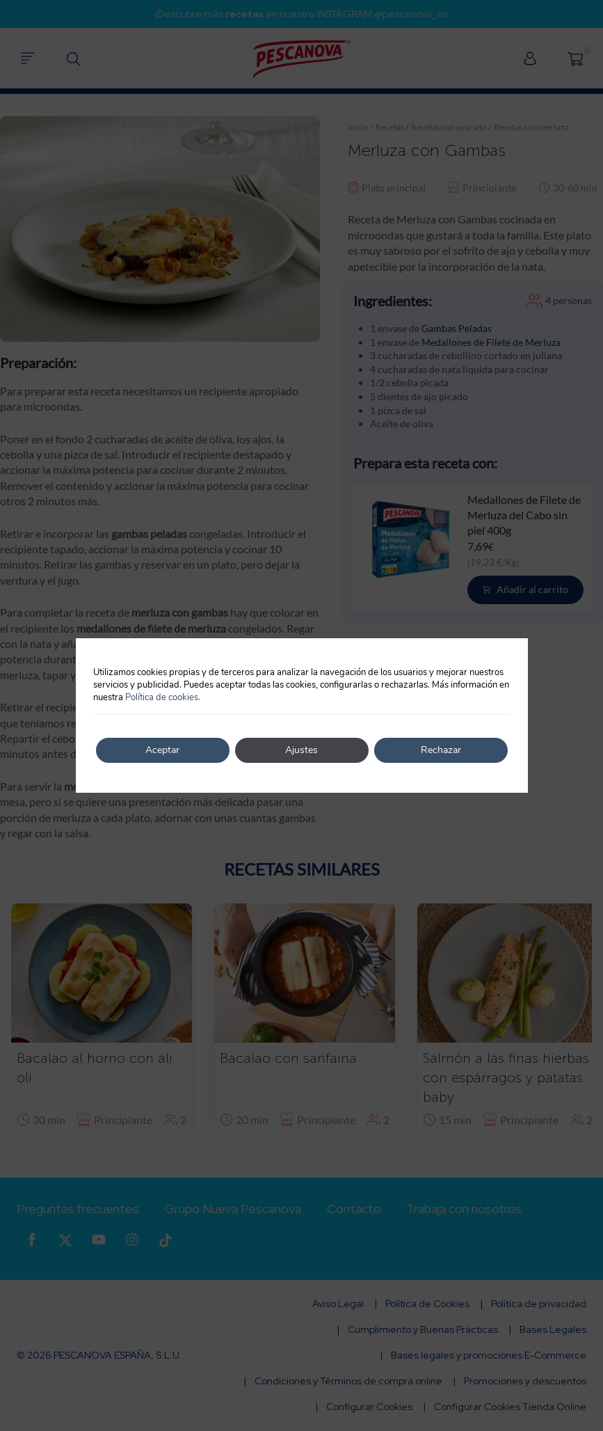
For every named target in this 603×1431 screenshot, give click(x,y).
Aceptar (162, 750)
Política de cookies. (162, 697)
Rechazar (441, 750)
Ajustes (301, 750)
